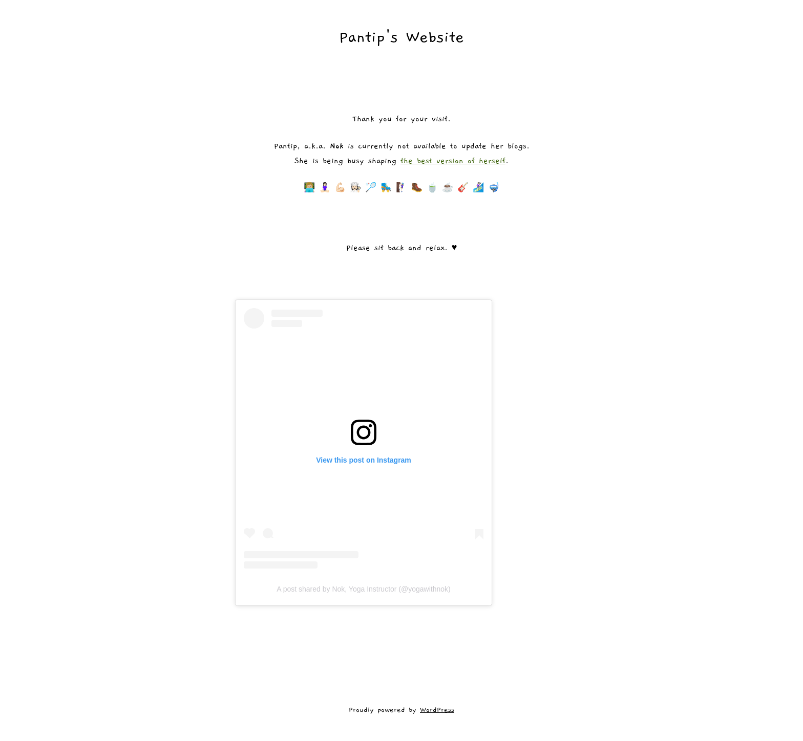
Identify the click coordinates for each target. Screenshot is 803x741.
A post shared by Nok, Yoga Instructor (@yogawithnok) (364, 589)
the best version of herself (452, 160)
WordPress (437, 710)
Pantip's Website (401, 37)
